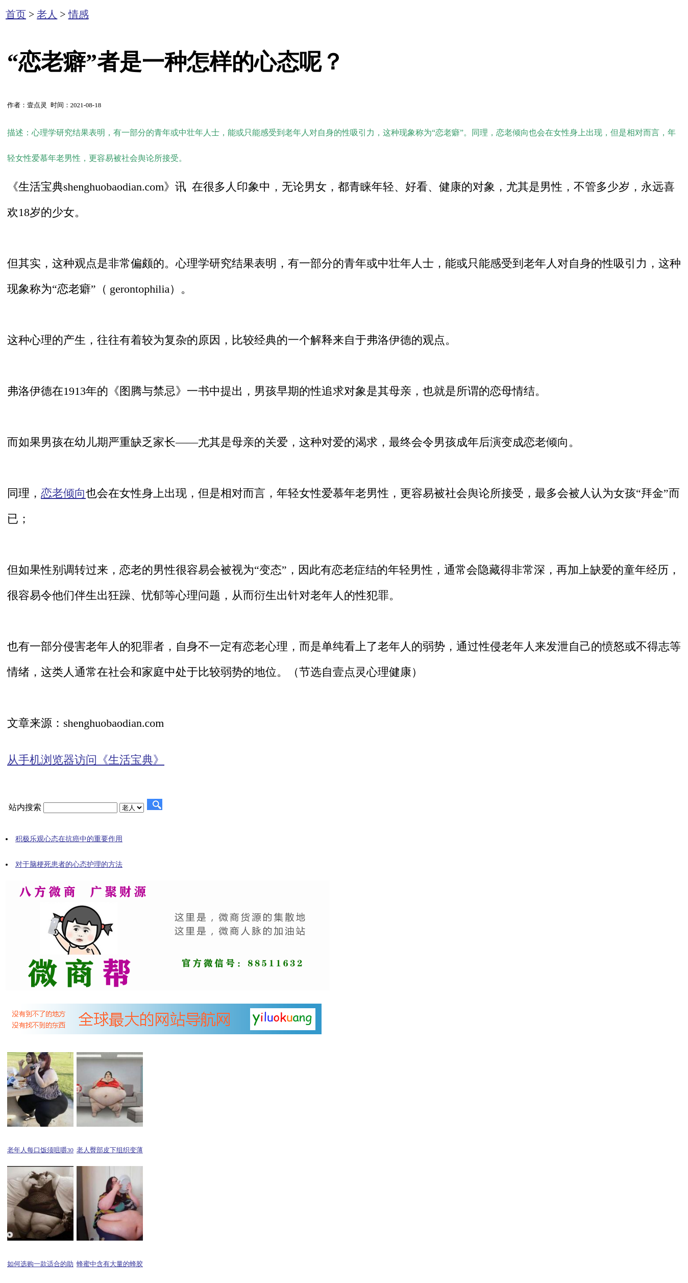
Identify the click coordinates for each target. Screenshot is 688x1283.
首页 (16, 14)
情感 (78, 14)
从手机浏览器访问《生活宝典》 (85, 759)
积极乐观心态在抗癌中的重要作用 (68, 839)
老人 (47, 14)
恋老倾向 (63, 493)
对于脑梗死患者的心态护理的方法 (68, 864)
